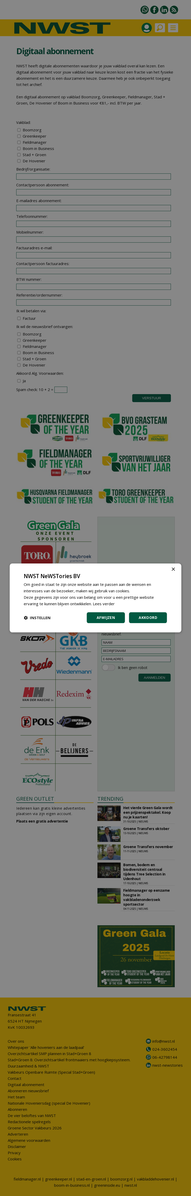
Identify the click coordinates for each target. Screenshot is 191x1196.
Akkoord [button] (148, 617)
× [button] (173, 569)
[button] (37, 618)
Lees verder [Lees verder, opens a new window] (104, 603)
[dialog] (95, 597)
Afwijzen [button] (106, 617)
